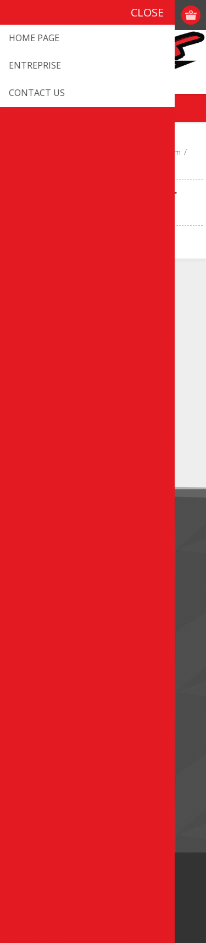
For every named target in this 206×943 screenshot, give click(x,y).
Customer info (40, 688)
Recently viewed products (60, 795)
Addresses (33, 706)
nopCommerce (119, 903)
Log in (170, 15)
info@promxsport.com (72, 325)
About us (31, 546)
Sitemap (29, 635)
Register (149, 15)
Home (19, 152)
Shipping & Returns (49, 565)
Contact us (34, 617)
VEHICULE (56, 152)
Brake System (156, 152)
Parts (114, 152)
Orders (27, 724)
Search (27, 813)
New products (40, 777)
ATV (89, 152)
